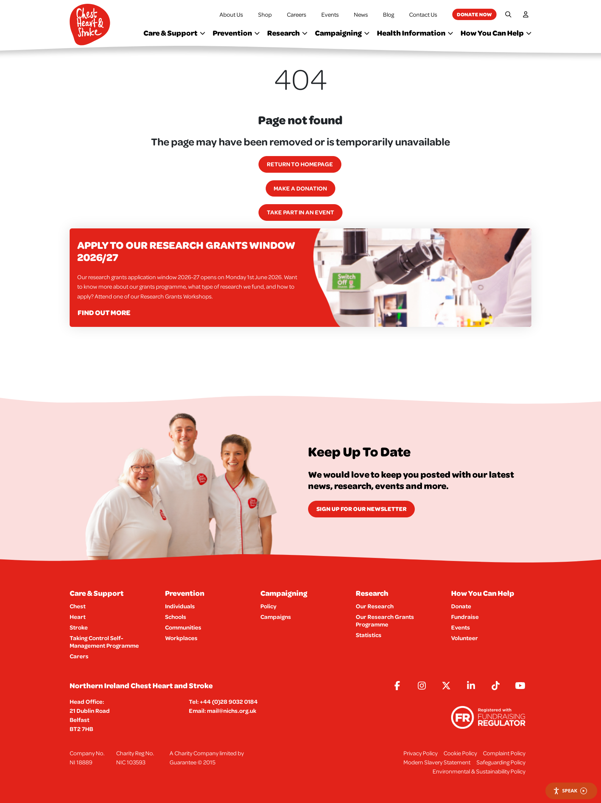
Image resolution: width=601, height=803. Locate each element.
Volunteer (464, 638)
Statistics (368, 635)
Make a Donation (300, 188)
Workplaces (181, 638)
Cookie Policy (460, 753)
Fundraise (465, 616)
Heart (78, 616)
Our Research (375, 606)
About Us (231, 14)
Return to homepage (300, 164)
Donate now (474, 14)
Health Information (415, 33)
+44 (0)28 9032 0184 (229, 701)
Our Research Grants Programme (385, 620)
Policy (268, 606)
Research (287, 33)
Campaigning (342, 33)
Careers (296, 14)
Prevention (236, 33)
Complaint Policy (504, 753)
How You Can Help (496, 33)
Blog (388, 14)
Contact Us (423, 14)
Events (330, 14)
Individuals (180, 606)
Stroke (79, 627)
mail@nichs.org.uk (231, 710)
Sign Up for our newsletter (361, 509)
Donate (461, 606)
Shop (265, 14)
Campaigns (275, 616)
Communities (183, 627)
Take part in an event (300, 212)
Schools (175, 616)
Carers (79, 656)
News (361, 14)
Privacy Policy (420, 753)
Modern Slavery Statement (436, 762)
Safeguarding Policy (500, 762)
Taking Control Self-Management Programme (104, 642)
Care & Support (174, 33)
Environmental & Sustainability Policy (479, 771)
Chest (78, 606)
